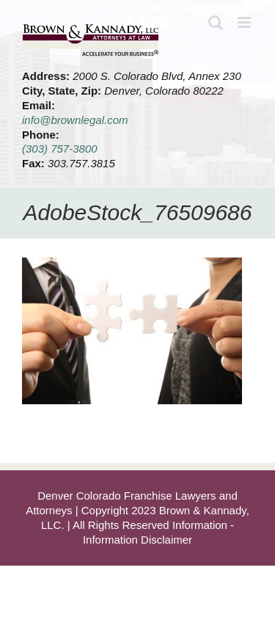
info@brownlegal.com (75, 120)
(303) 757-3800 (60, 148)
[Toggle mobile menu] (245, 22)
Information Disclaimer (137, 539)
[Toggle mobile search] (215, 22)
